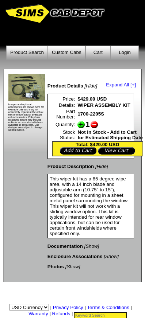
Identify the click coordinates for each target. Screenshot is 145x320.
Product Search (27, 52)
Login (125, 52)
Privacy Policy (68, 307)
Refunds (61, 313)
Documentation (65, 246)
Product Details (65, 86)
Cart (98, 52)
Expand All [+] (121, 84)
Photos (55, 266)
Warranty (38, 313)
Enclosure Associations (75, 256)
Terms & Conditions (108, 307)
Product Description (70, 166)
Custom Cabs (66, 52)
